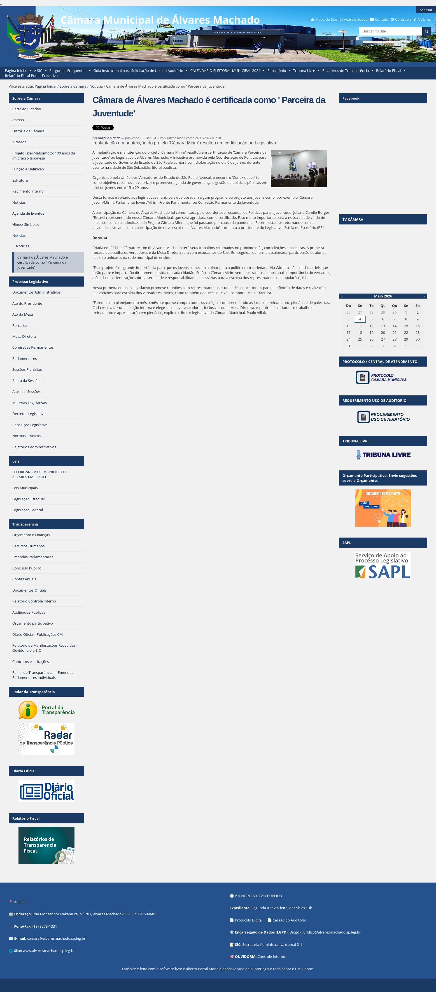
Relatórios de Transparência (345, 70)
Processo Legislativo (30, 281)
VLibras (424, 19)
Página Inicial (16, 70)
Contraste (403, 19)
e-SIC (38, 70)
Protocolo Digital (249, 920)
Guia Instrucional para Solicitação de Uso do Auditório (138, 70)
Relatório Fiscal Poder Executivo (31, 75)
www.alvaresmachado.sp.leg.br (49, 950)
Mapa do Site (326, 19)
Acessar (425, 9)
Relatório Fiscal (388, 70)
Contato (381, 19)
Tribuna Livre (304, 70)
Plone (308, 968)
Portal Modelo (210, 968)
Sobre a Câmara (73, 86)
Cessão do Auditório (289, 920)
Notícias (96, 86)
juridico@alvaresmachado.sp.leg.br (331, 932)
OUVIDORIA (245, 956)
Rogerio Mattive (109, 138)
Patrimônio (276, 70)
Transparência (25, 524)
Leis (15, 461)
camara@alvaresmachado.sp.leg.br (56, 938)
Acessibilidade (355, 19)
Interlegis (261, 968)
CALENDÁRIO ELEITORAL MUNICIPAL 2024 (225, 70)
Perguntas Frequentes (67, 70)
